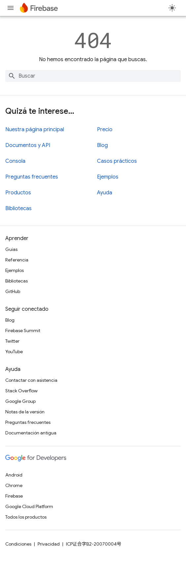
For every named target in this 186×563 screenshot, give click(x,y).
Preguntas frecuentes (31, 177)
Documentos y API (27, 145)
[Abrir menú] (10, 8)
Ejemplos (107, 177)
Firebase (14, 496)
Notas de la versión (25, 412)
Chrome (13, 485)
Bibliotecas (18, 208)
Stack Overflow (21, 391)
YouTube (14, 352)
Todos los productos (25, 517)
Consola (15, 161)
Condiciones (18, 544)
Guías (11, 249)
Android (13, 475)
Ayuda (104, 192)
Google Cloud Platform (29, 506)
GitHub (12, 291)
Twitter (12, 341)
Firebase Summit (22, 330)
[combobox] (93, 76)
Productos (18, 192)
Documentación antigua (30, 433)
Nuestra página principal (34, 129)
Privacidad (49, 544)
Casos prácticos (117, 161)
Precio (104, 129)
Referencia (16, 260)
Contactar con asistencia (31, 380)
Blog (102, 145)
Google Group (20, 401)
